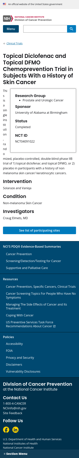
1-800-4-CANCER (14, 403)
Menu (11, 29)
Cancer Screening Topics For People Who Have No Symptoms (41, 295)
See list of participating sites (39, 230)
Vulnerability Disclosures (23, 371)
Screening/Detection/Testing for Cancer (33, 261)
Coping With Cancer (20, 315)
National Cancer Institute (18, 447)
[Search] (71, 29)
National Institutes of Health (20, 443)
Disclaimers (14, 364)
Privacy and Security (20, 358)
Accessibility (14, 344)
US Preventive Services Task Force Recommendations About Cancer (29, 324)
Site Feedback (12, 413)
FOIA (9, 351)
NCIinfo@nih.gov (14, 408)
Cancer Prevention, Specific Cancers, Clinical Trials (41, 287)
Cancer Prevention (19, 254)
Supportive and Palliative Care (27, 268)
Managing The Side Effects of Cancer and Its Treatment (36, 306)
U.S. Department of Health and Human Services (32, 439)
